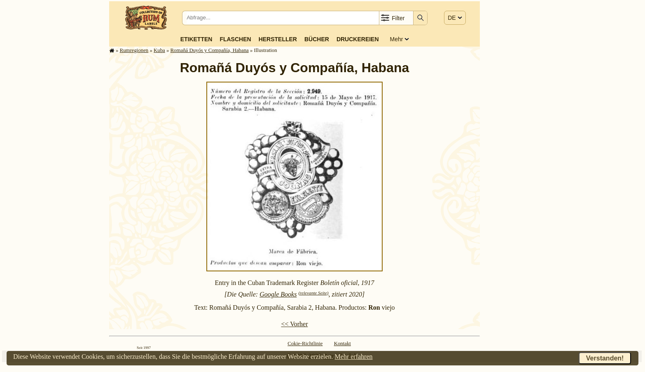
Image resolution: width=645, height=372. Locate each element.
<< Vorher (294, 323)
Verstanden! (605, 358)
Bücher (316, 39)
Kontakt (342, 343)
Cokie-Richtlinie (304, 343)
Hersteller (278, 39)
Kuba (159, 50)
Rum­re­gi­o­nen (134, 50)
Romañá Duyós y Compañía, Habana (210, 50)
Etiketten (196, 39)
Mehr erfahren (354, 356)
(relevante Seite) (313, 292)
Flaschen (235, 39)
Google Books (278, 294)
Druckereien (358, 39)
